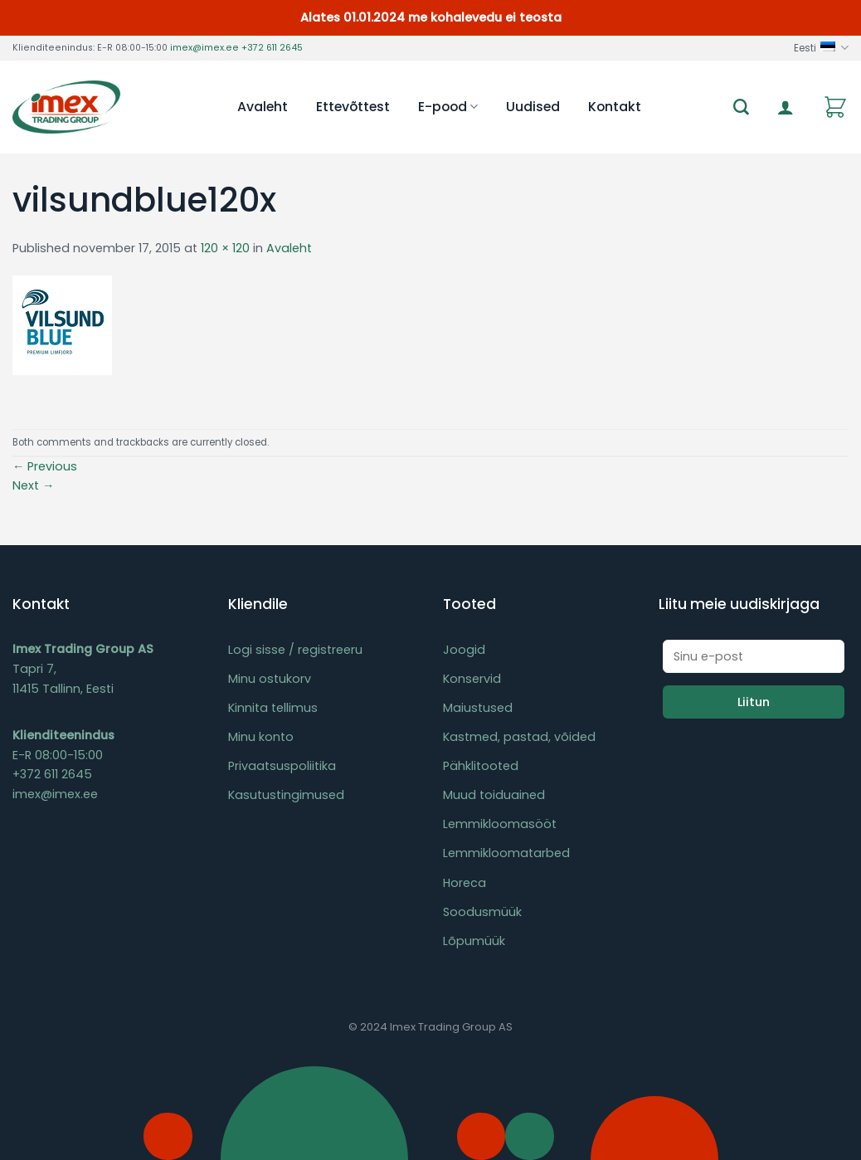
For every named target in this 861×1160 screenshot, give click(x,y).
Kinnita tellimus (273, 707)
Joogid (464, 649)
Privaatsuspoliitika (282, 766)
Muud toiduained (494, 795)
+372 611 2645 (272, 47)
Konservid (472, 678)
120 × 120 (225, 248)
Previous (44, 466)
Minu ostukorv (269, 678)
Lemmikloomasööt (500, 824)
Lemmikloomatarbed (506, 853)
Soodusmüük (482, 912)
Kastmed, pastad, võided (519, 737)
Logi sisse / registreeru (295, 649)
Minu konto (261, 737)
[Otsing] (741, 107)
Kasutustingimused (286, 795)
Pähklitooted (480, 766)
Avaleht (262, 106)
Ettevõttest (353, 106)
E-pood (448, 106)
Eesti (821, 48)
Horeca (464, 883)
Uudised (533, 106)
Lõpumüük (474, 941)
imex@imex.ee (204, 47)
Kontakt (614, 106)
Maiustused (478, 707)
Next (33, 485)
